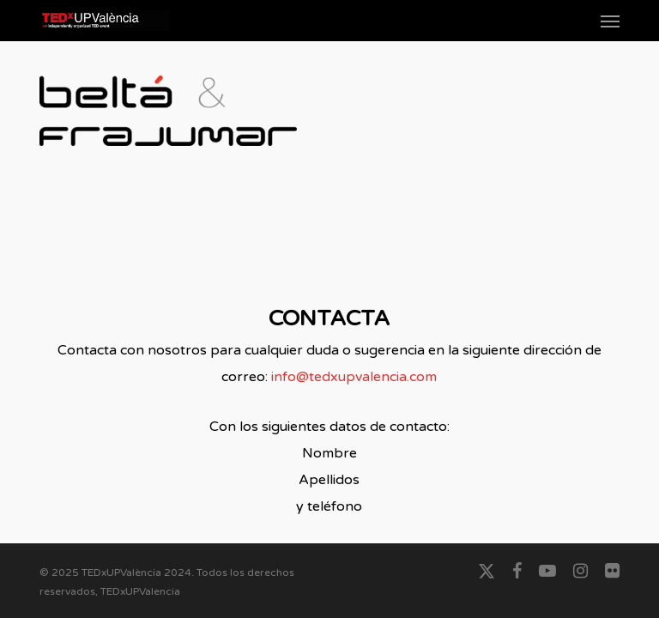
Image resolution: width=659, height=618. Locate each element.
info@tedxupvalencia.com (354, 376)
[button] (610, 20)
